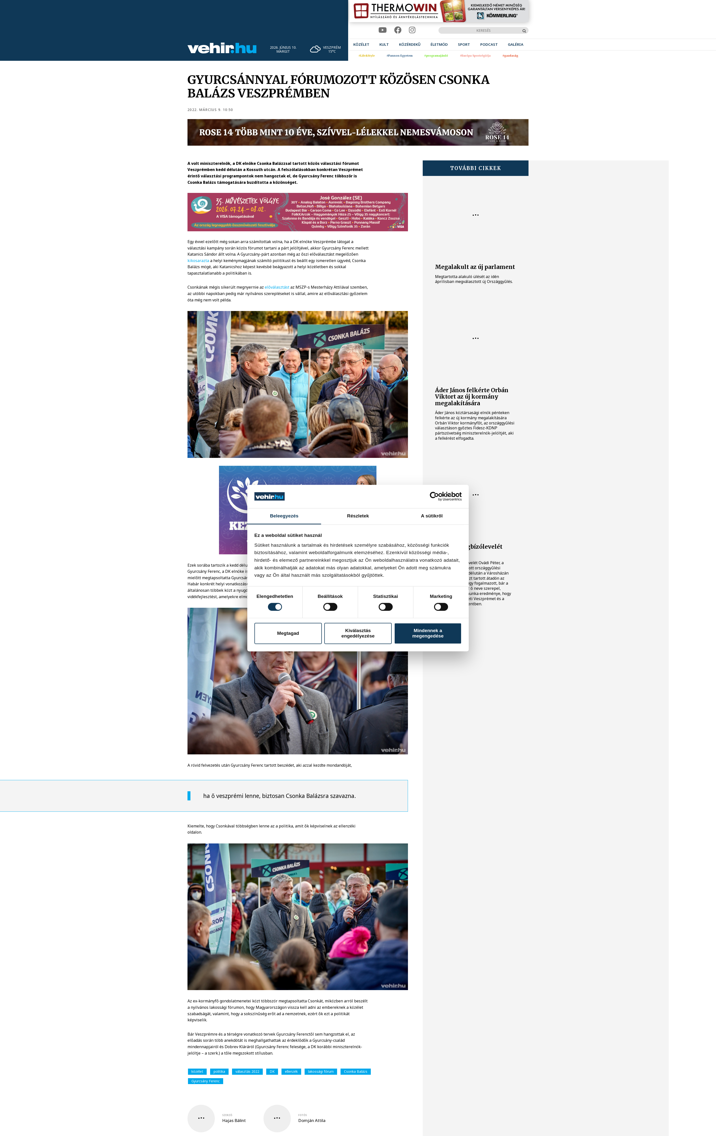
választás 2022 (247, 1071)
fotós (302, 1115)
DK (272, 1071)
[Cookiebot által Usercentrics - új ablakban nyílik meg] (440, 496)
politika (219, 1071)
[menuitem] (361, 44)
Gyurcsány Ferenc (205, 1081)
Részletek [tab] (358, 515)
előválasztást (277, 287)
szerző (227, 1115)
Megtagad (288, 633)
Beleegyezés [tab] (284, 515)
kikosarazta (198, 260)
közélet (197, 1071)
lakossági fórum (321, 1071)
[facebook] (398, 30)
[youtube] (382, 30)
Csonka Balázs (355, 1071)
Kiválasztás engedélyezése (358, 633)
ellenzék (291, 1071)
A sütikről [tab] (432, 515)
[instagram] (412, 30)
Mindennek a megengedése (427, 633)
